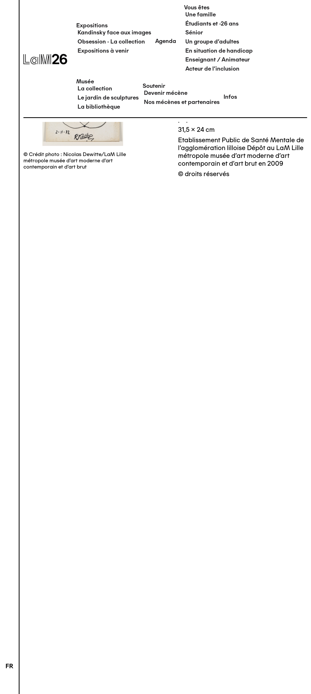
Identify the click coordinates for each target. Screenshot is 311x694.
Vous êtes (197, 7)
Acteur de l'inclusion (212, 68)
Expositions (92, 25)
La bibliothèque (99, 106)
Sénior (194, 32)
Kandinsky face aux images (114, 32)
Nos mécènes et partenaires (182, 102)
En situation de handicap (219, 50)
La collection (95, 88)
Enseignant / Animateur (217, 59)
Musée (85, 81)
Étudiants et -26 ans (212, 23)
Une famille (200, 14)
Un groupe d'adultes (212, 41)
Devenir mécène (165, 92)
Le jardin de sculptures (108, 97)
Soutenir (154, 85)
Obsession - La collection (111, 41)
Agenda (165, 41)
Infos (230, 96)
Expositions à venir (103, 50)
